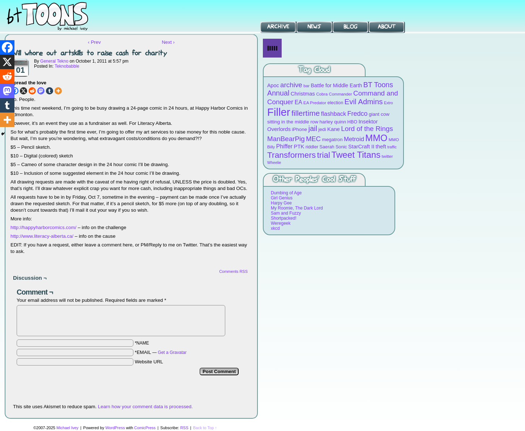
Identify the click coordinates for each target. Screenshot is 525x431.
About (387, 27)
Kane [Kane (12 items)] (333, 129)
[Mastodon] (40, 90)
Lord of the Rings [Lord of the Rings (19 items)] (367, 128)
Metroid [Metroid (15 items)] (354, 139)
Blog (350, 27)
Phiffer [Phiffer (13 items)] (284, 146)
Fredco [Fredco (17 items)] (357, 113)
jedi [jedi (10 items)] (322, 129)
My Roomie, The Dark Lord (297, 208)
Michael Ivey (67, 428)
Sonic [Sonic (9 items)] (341, 146)
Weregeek (280, 223)
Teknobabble (67, 66)
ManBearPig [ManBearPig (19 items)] (286, 139)
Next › (168, 42)
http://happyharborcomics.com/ (43, 227)
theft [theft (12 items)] (381, 146)
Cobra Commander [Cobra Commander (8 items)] (334, 94)
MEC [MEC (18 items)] (313, 139)
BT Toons (54, 16)
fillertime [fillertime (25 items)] (305, 113)
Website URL (149, 361)
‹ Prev (94, 42)
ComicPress (144, 428)
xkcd (275, 228)
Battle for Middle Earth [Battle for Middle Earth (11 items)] (336, 85)
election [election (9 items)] (335, 102)
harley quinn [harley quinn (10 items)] (333, 121)
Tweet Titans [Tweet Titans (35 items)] (355, 155)
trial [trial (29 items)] (323, 155)
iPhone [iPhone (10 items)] (299, 129)
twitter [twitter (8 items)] (387, 156)
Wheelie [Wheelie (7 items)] (274, 162)
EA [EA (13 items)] (298, 102)
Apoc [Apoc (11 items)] (273, 85)
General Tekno (54, 61)
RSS (184, 428)
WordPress (115, 428)
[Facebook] (7, 47)
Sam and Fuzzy (286, 213)
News (314, 27)
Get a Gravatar (172, 352)
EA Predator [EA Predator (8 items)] (314, 102)
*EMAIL (161, 352)
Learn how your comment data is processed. (145, 406)
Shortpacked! (283, 218)
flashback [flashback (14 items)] (333, 113)
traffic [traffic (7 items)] (392, 147)
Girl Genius (282, 197)
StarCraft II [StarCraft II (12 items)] (361, 146)
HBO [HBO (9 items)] (352, 121)
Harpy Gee (281, 203)
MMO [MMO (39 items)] (376, 138)
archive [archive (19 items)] (291, 85)
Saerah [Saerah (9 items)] (327, 146)
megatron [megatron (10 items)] (332, 139)
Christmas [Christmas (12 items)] (303, 93)
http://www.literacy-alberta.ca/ (41, 236)
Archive (278, 27)
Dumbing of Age (286, 192)
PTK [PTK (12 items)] (299, 146)
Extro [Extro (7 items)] (388, 103)
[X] (23, 90)
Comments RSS (233, 271)
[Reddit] (32, 90)
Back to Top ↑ (205, 428)
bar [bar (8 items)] (306, 85)
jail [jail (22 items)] (312, 128)
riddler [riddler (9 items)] (312, 146)
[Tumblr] (49, 90)
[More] (58, 90)
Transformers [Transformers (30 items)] (291, 155)
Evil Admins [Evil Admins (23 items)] (364, 101)
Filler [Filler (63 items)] (278, 112)
